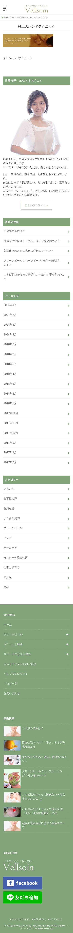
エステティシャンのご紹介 (20, 663)
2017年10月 (11, 432)
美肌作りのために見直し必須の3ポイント (28, 250)
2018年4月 (10, 373)
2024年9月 (10, 304)
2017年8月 (10, 452)
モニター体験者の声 (16, 557)
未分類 (8, 577)
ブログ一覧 (10, 683)
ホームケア (10, 547)
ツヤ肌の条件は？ (14, 230)
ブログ (8, 537)
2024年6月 (10, 324)
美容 (6, 586)
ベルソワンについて (16, 673)
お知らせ (9, 508)
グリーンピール (13, 527)
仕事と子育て (12, 567)
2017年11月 (11, 422)
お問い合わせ (12, 693)
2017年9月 (10, 442)
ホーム (8, 624)
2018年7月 (10, 344)
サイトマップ (56, 919)
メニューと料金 (13, 644)
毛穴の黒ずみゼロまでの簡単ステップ (34, 826)
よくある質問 (12, 518)
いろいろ (9, 488)
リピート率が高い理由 (17, 654)
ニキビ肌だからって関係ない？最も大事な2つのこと (34, 276)
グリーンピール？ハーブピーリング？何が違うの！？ (32, 262)
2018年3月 (10, 383)
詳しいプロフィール (36, 205)
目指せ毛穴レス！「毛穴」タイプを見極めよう (32, 240)
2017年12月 (11, 413)
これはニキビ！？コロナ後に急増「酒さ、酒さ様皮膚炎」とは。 (33, 812)
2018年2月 (10, 393)
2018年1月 (10, 403)
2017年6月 (10, 462)
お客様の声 (10, 498)
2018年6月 (10, 354)
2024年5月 (10, 334)
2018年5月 (10, 364)
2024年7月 (10, 314)
